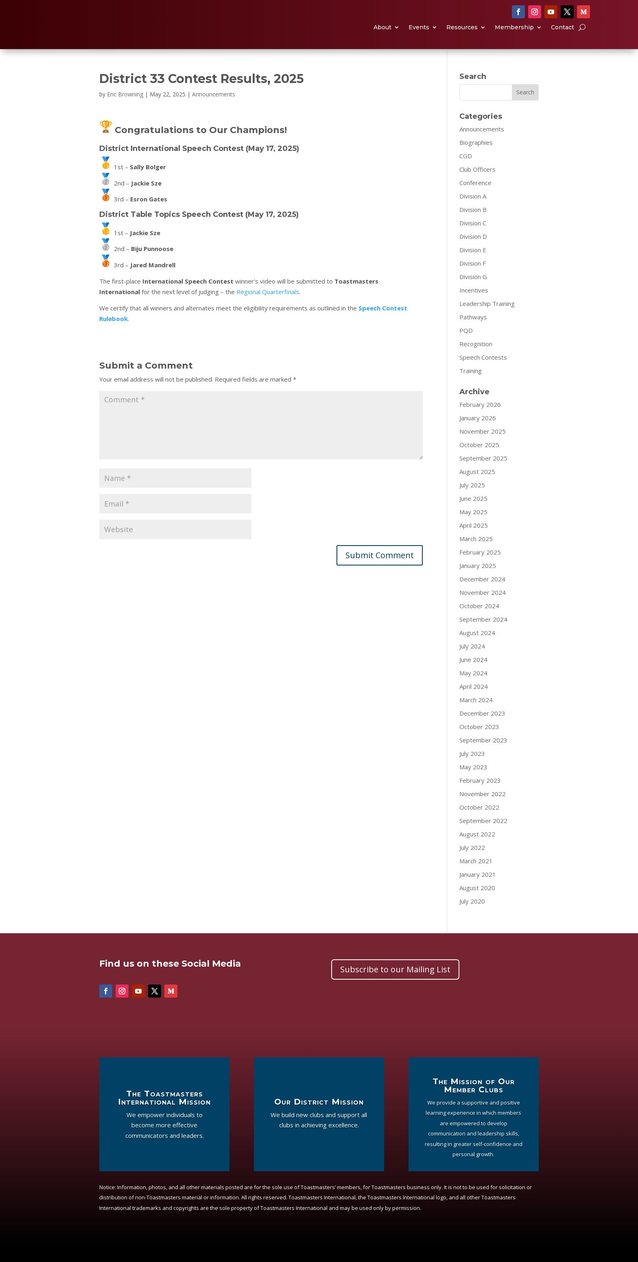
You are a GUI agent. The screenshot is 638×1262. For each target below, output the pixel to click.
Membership (514, 36)
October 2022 (479, 823)
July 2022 (472, 864)
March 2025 (476, 555)
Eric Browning (125, 110)
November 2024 (482, 609)
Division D (473, 253)
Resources (462, 36)
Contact (562, 36)
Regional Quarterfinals (267, 308)
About (382, 36)
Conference (475, 199)
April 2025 (473, 541)
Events (419, 36)
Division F (472, 279)
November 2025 (482, 447)
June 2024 (473, 676)
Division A (472, 212)
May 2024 (473, 689)
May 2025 (473, 528)
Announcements (213, 110)
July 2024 (472, 662)
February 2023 (480, 797)
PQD (466, 347)
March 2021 (476, 877)
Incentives (473, 306)
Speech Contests (483, 373)
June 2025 (473, 515)
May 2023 (473, 783)
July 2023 (472, 770)
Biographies (476, 159)
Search (525, 108)
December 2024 (482, 595)
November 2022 (482, 810)
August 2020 (477, 904)
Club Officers (477, 185)
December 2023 (482, 729)
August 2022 (477, 850)
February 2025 (480, 568)
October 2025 (479, 461)
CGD (465, 172)
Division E (472, 266)
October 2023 (479, 743)
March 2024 (476, 716)
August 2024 (477, 649)
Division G (473, 293)
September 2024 (483, 635)
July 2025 (472, 501)
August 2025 (477, 488)
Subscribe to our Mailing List (395, 985)
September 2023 (483, 756)
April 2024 (473, 703)
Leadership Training (487, 320)
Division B (473, 226)
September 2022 (483, 837)
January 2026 (477, 434)
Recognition (475, 360)
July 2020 (472, 917)
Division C (472, 239)
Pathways (473, 333)
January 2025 (477, 582)
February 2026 (480, 421)
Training (470, 387)
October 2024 (479, 622)
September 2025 (483, 474)
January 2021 (477, 890)
